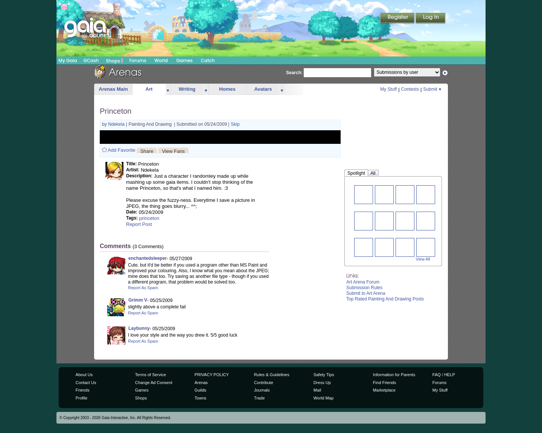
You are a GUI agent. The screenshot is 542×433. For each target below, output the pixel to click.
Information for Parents (394, 374)
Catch (208, 60)
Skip (235, 124)
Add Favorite (122, 150)
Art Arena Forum (362, 282)
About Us (84, 374)
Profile (81, 398)
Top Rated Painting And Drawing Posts (385, 299)
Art (149, 89)
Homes (227, 89)
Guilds (200, 390)
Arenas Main (113, 89)
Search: (294, 72)
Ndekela (117, 124)
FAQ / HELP (443, 374)
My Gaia (67, 60)
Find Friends (384, 382)
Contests (410, 89)
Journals (262, 390)
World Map (323, 398)
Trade (259, 398)
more (168, 89)
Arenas (201, 382)
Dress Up (322, 382)
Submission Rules (364, 287)
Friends (83, 390)
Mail (317, 390)
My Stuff (388, 89)
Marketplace (384, 390)
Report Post (139, 224)
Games (184, 60)
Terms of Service (150, 374)
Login (431, 18)
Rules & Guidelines (271, 374)
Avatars (263, 89)
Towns (200, 398)
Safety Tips (324, 374)
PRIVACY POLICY (212, 374)
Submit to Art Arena (365, 293)
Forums (137, 60)
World (161, 60)
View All (423, 259)
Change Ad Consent (153, 382)
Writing (187, 89)
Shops (114, 60)
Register (398, 18)
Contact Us (86, 382)
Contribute (263, 382)
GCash (91, 60)
